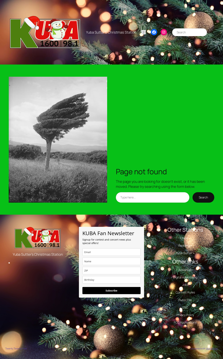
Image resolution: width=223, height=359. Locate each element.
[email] (111, 252)
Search (203, 197)
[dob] (111, 280)
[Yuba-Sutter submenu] (194, 253)
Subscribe (111, 290)
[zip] (111, 270)
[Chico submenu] (189, 238)
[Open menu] (143, 32)
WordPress (212, 348)
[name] (111, 261)
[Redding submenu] (191, 245)
